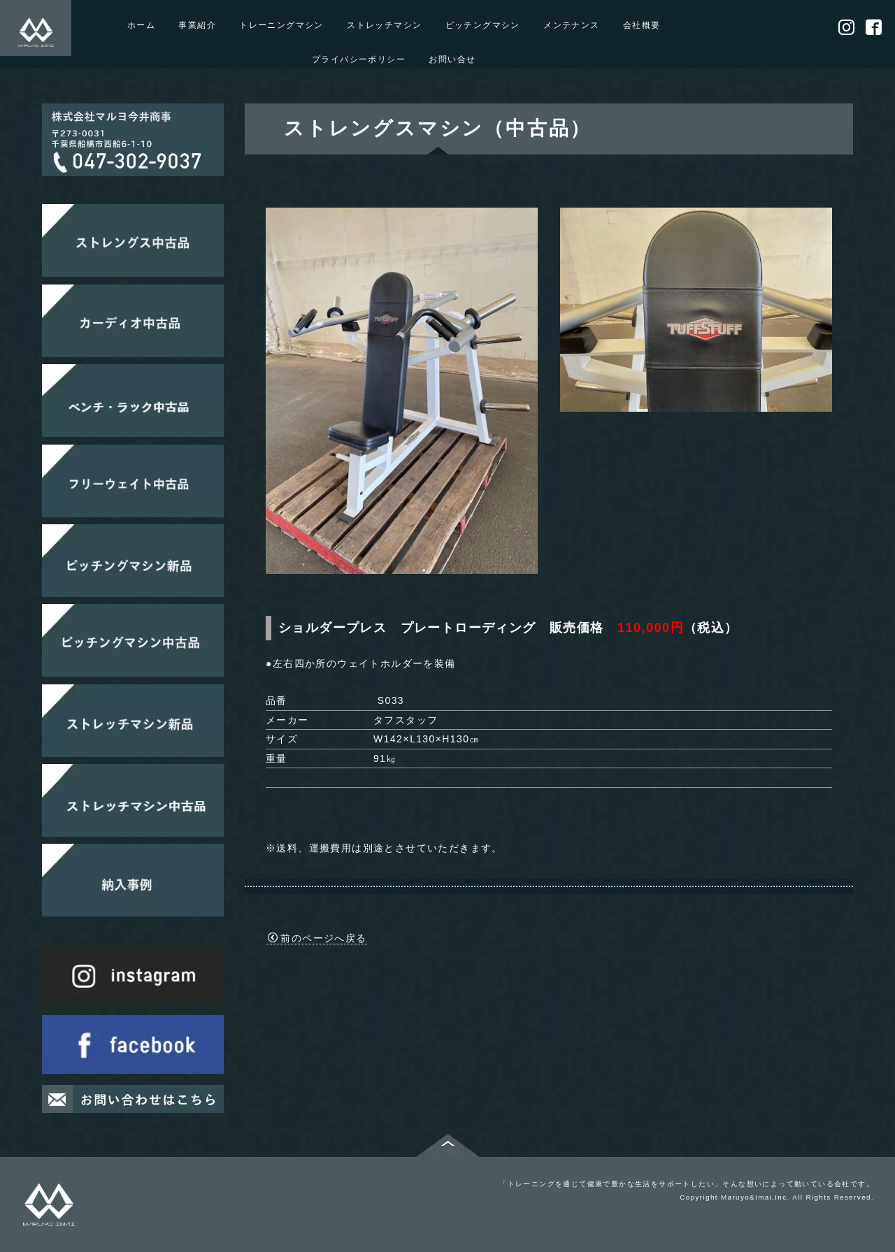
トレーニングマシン (281, 24)
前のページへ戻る (317, 938)
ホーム (141, 24)
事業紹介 (197, 24)
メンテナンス (571, 24)
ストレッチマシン (384, 24)
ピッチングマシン (482, 24)
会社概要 (642, 24)
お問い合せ (452, 59)
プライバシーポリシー (359, 59)
